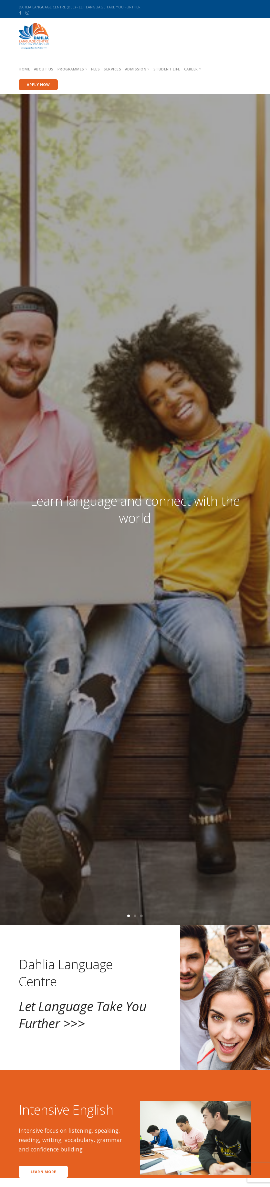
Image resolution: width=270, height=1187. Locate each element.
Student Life (166, 69)
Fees (95, 69)
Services (112, 69)
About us (44, 69)
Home (24, 69)
